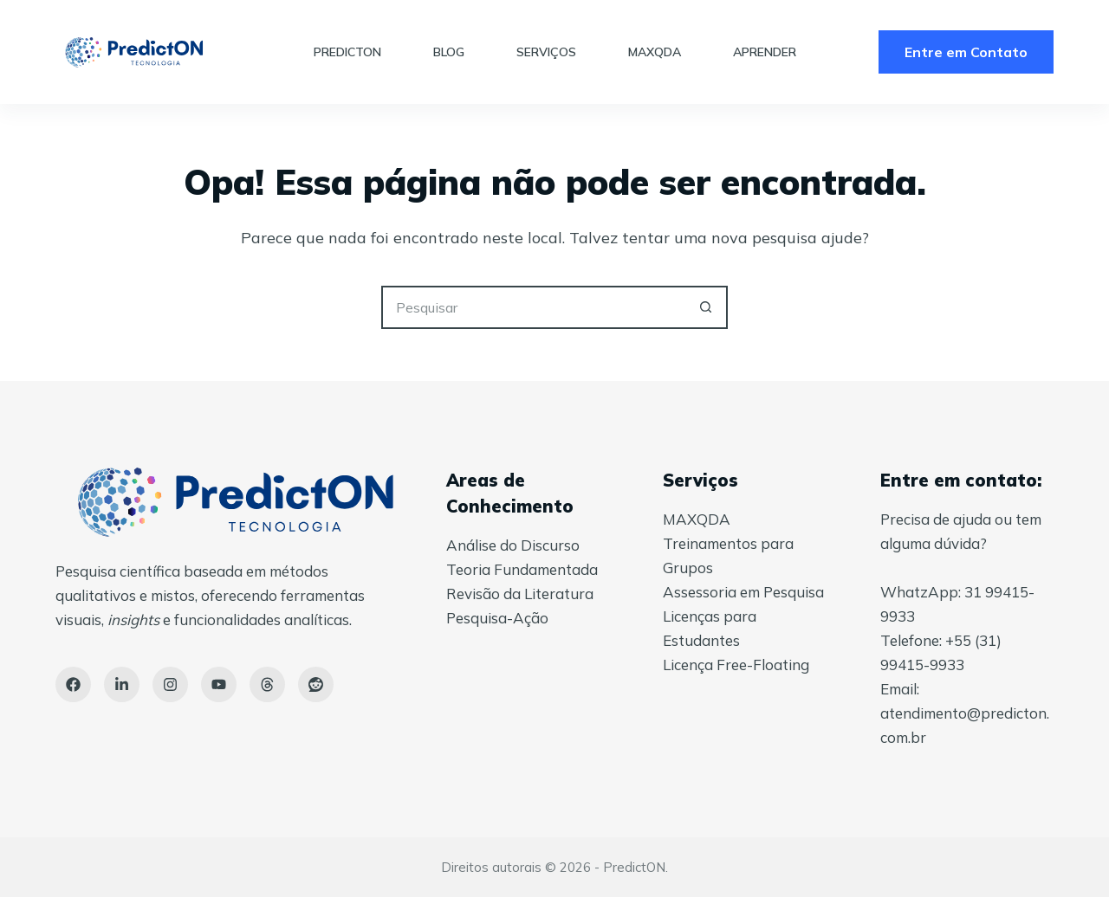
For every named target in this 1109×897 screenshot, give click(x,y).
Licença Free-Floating (736, 664)
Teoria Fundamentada (522, 569)
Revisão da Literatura (519, 593)
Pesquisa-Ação (497, 618)
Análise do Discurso (513, 545)
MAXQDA (654, 52)
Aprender (764, 52)
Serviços (546, 52)
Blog (448, 52)
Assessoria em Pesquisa (743, 592)
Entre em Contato (966, 52)
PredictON (347, 52)
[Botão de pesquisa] (706, 307)
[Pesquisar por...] (532, 307)
